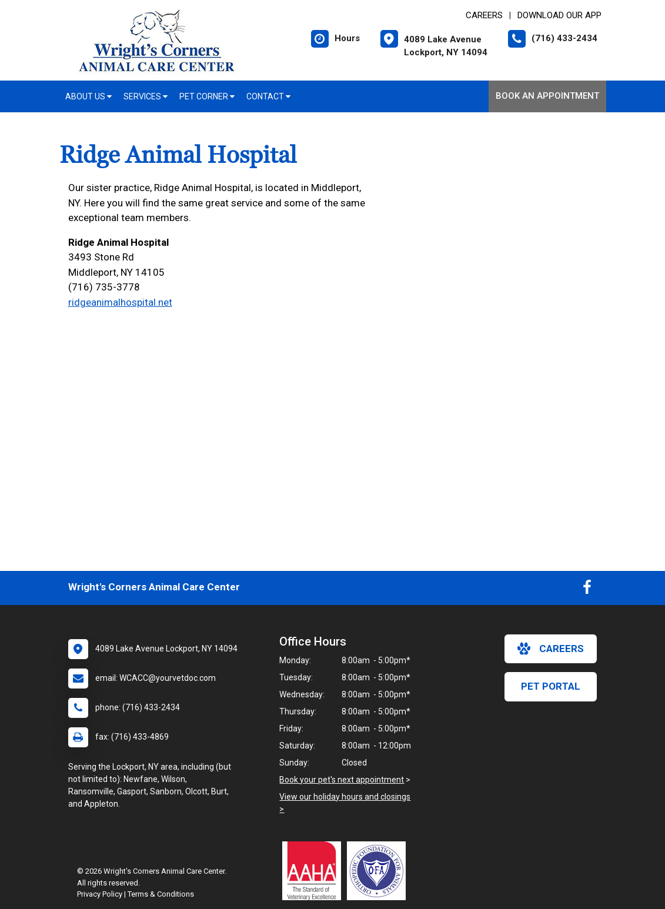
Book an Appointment (547, 96)
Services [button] (145, 96)
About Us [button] (88, 96)
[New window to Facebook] (587, 589)
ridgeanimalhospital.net (120, 302)
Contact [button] (268, 96)
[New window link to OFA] (379, 870)
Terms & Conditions (161, 894)
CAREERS (484, 15)
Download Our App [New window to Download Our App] (559, 15)
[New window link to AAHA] (314, 870)
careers (550, 648)
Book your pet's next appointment (341, 779)
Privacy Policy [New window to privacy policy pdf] (99, 894)
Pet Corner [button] (207, 96)
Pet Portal (550, 686)
